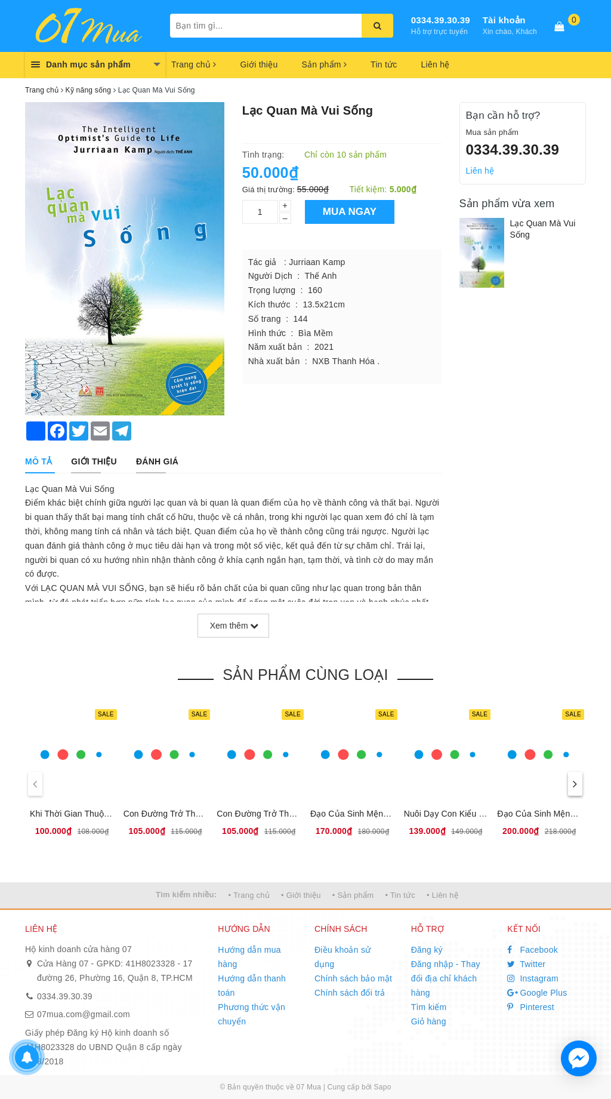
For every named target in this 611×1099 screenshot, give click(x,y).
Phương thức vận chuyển (251, 1014)
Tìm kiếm (429, 1007)
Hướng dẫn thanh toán (252, 986)
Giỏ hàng (428, 1021)
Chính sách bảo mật (353, 978)
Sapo (382, 1087)
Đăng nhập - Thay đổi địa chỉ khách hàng (445, 978)
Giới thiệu (258, 64)
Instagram (532, 978)
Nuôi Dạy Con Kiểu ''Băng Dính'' (465, 813)
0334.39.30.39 (440, 20)
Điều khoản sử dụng (342, 957)
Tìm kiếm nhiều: (186, 894)
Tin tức (384, 64)
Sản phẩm (324, 64)
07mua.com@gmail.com (83, 1014)
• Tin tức (400, 895)
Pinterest (530, 1007)
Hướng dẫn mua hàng (249, 957)
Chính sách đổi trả (349, 993)
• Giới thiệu (301, 895)
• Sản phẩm (353, 895)
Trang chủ (193, 64)
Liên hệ (435, 64)
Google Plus (537, 993)
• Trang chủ (249, 895)
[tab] (38, 461)
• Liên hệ (442, 895)
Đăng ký (427, 950)
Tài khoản (504, 20)
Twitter (526, 964)
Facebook (532, 950)
